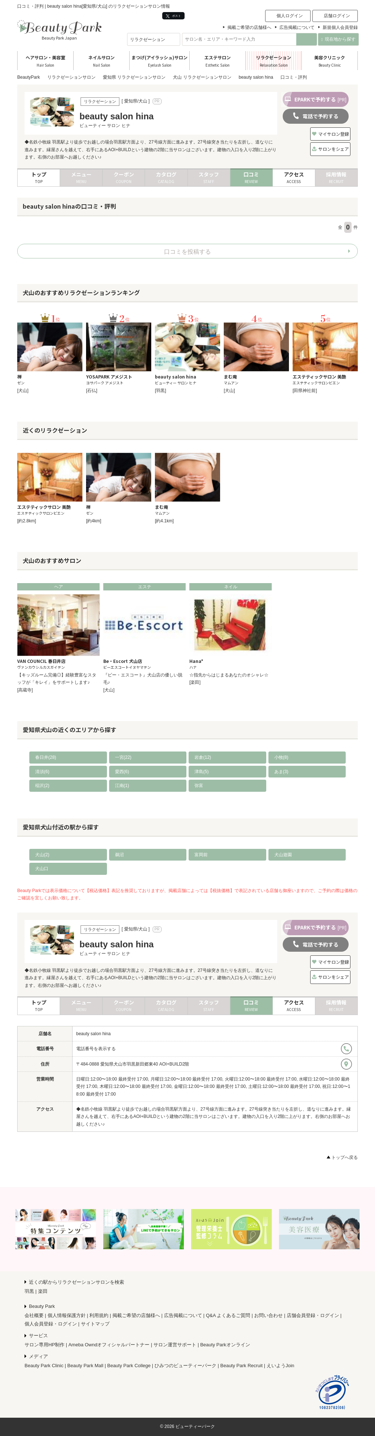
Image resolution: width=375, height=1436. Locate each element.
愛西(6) (122, 771)
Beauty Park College (129, 1365)
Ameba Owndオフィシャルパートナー (109, 1344)
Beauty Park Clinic (44, 1365)
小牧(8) (281, 757)
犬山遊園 (283, 854)
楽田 (43, 1291)
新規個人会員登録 (340, 27)
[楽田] (195, 682)
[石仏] (91, 390)
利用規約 (98, 1315)
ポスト (173, 16)
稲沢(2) (42, 785)
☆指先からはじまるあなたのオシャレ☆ (228, 675)
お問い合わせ (268, 1315)
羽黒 (29, 1291)
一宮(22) (123, 757)
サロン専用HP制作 (44, 1344)
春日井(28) (45, 757)
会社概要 (34, 1315)
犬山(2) (42, 854)
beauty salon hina (93, 1033)
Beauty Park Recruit (241, 1365)
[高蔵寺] (25, 690)
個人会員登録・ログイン (51, 1324)
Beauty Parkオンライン (225, 1344)
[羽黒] (160, 390)
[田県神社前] (305, 390)
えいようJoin (280, 1365)
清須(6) (42, 771)
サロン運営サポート (174, 1344)
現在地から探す (338, 39)
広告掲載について (297, 27)
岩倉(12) (202, 757)
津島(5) (201, 771)
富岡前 (201, 854)
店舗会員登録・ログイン (313, 1315)
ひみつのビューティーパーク (185, 1365)
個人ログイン (289, 15)
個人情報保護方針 (67, 1315)
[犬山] (23, 390)
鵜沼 (119, 854)
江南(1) (122, 785)
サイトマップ (95, 1324)
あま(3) (281, 771)
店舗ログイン (337, 15)
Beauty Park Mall (85, 1365)
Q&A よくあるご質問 (228, 1315)
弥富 (198, 785)
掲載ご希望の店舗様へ (249, 27)
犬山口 (41, 868)
